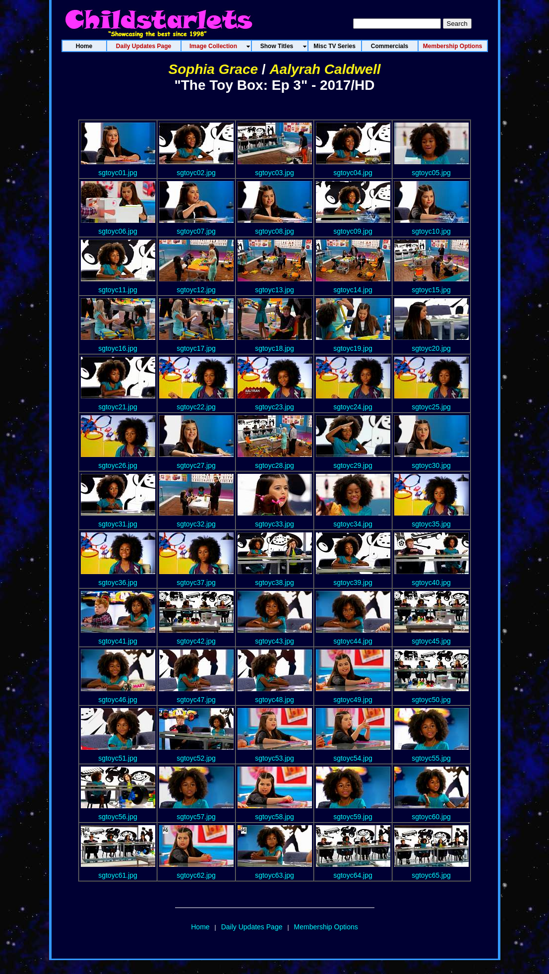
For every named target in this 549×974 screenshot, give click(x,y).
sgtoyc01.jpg (117, 173)
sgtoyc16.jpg (117, 348)
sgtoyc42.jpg (196, 641)
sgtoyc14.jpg (352, 290)
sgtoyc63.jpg (274, 875)
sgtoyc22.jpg (196, 407)
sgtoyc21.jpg (117, 407)
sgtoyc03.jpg (274, 173)
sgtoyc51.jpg (117, 758)
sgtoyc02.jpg (196, 173)
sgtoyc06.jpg (117, 231)
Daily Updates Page (252, 927)
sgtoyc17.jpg (196, 348)
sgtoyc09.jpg (352, 231)
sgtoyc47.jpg (196, 700)
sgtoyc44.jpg (352, 641)
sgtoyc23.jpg (274, 407)
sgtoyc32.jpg (196, 524)
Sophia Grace (213, 69)
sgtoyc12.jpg (196, 290)
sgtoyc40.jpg (431, 582)
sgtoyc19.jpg (352, 348)
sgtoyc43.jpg (274, 641)
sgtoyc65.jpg (431, 875)
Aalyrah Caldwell (324, 69)
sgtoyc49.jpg (352, 700)
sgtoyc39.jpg (352, 582)
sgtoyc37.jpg (196, 582)
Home (200, 927)
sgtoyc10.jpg (431, 231)
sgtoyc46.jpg (117, 700)
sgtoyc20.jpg (431, 348)
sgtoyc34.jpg (352, 524)
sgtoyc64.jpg (352, 875)
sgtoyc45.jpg (431, 641)
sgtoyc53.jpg (274, 758)
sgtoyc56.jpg (117, 817)
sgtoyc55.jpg (431, 758)
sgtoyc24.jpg (352, 407)
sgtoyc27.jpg (196, 465)
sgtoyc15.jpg (431, 290)
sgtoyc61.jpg (117, 875)
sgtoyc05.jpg (431, 173)
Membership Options (326, 927)
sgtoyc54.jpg (352, 758)
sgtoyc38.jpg (274, 582)
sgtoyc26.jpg (117, 465)
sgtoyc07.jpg (196, 231)
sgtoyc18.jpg (274, 348)
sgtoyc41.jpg (117, 641)
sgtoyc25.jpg (431, 407)
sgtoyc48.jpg (274, 700)
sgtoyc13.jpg (274, 290)
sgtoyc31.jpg (117, 524)
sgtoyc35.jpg (431, 524)
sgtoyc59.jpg (352, 817)
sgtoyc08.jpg (274, 231)
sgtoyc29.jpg (352, 465)
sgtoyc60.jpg (431, 817)
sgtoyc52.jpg (196, 758)
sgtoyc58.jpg (274, 817)
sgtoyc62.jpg (196, 875)
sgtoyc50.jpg (431, 700)
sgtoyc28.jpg (274, 465)
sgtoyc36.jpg (117, 582)
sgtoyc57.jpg (196, 817)
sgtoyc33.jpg (274, 524)
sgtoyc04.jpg (352, 173)
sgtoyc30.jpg (431, 465)
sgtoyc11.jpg (117, 290)
